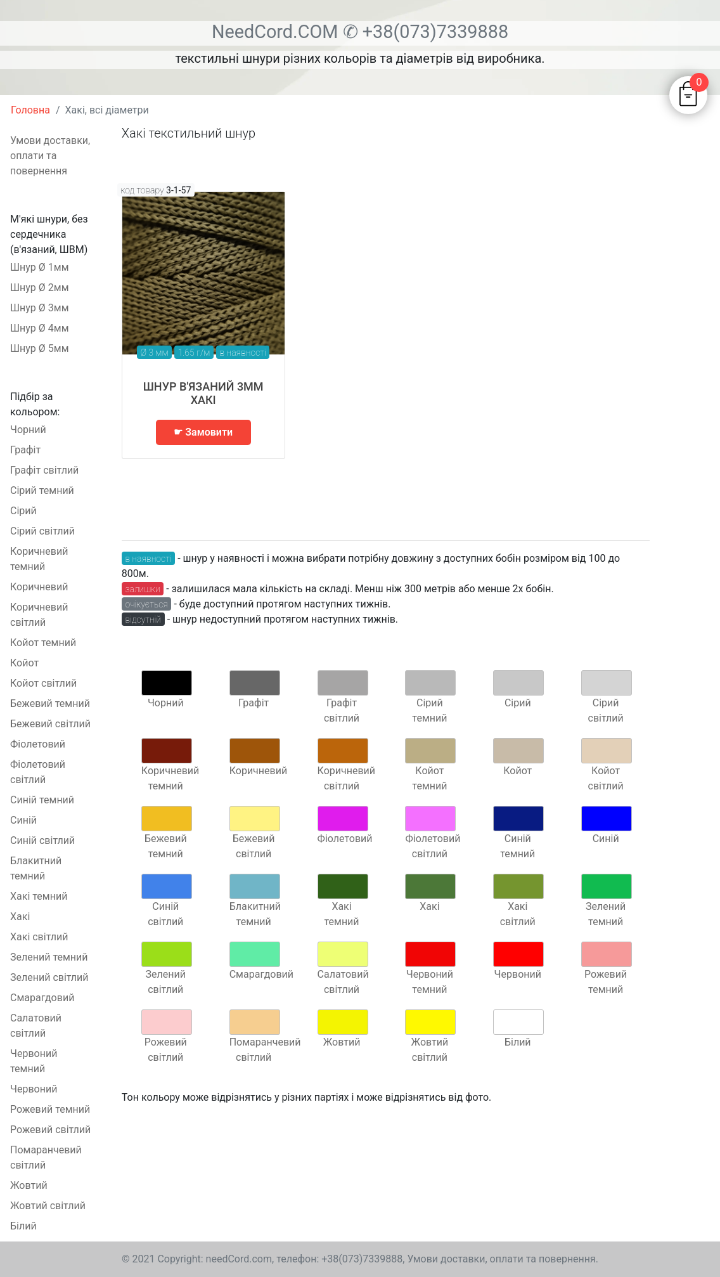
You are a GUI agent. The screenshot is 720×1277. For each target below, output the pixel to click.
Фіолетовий (37, 744)
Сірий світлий (42, 531)
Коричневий (39, 587)
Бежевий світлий (50, 724)
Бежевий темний (50, 703)
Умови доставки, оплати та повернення (50, 155)
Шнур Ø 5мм (39, 348)
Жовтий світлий (48, 1206)
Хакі (20, 917)
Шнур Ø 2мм (39, 288)
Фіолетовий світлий (37, 772)
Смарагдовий (42, 998)
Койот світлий (43, 683)
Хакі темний (38, 896)
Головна (30, 110)
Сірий (23, 511)
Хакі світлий (39, 937)
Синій (23, 820)
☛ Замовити (203, 432)
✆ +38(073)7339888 (426, 31)
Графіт (25, 450)
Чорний (28, 430)
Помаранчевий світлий (46, 1157)
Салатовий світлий (35, 1025)
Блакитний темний (35, 868)
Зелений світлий (49, 977)
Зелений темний (49, 957)
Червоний (33, 1089)
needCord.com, (241, 1259)
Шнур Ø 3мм (39, 308)
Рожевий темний (50, 1109)
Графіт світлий (44, 470)
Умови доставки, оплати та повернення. (502, 1259)
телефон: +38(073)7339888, (340, 1259)
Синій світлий (42, 840)
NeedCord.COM (277, 31)
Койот (24, 663)
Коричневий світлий (39, 614)
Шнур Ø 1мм (39, 267)
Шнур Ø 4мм (39, 328)
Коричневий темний (39, 559)
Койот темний (43, 643)
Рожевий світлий (50, 1130)
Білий (23, 1226)
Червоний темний (33, 1061)
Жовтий (29, 1185)
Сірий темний (42, 490)
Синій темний (42, 800)
